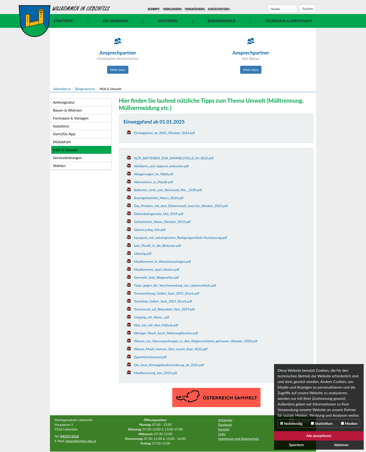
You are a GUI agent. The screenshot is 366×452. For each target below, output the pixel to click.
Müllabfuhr (62, 141)
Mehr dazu (117, 70)
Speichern (296, 445)
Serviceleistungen (67, 157)
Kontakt (224, 429)
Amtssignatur (64, 102)
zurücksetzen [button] (218, 9)
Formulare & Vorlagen (70, 118)
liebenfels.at (62, 89)
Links (222, 434)
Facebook (225, 424)
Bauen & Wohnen (67, 110)
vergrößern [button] (195, 9)
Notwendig (291, 423)
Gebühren (61, 126)
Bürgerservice (221, 21)
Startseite (63, 21)
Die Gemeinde (115, 21)
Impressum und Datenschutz (238, 439)
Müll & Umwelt (65, 149)
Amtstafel (168, 21)
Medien (349, 423)
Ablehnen (341, 445)
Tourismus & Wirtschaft (289, 21)
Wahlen (59, 165)
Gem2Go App (64, 133)
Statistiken (322, 423)
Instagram (225, 420)
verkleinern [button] (172, 9)
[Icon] (118, 43)
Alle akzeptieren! (318, 436)
